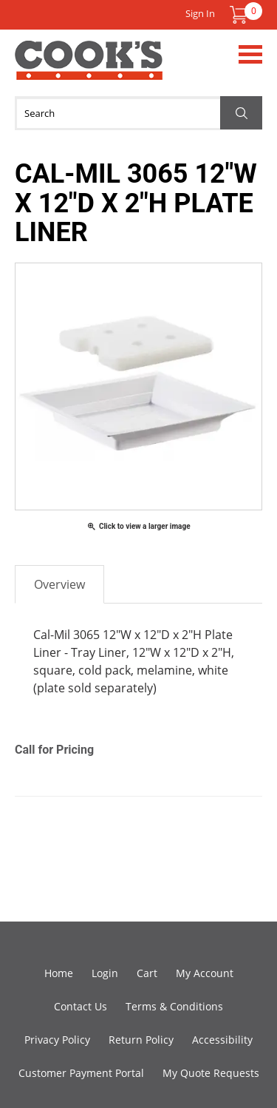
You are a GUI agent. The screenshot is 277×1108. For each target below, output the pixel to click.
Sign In (200, 13)
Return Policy (141, 1040)
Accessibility (222, 1040)
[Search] (138, 113)
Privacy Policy (57, 1040)
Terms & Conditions (174, 1006)
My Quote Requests (211, 1073)
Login (105, 973)
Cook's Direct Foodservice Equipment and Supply (89, 69)
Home (58, 973)
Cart (147, 973)
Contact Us (80, 1006)
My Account (204, 973)
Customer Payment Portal (81, 1073)
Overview (59, 584)
